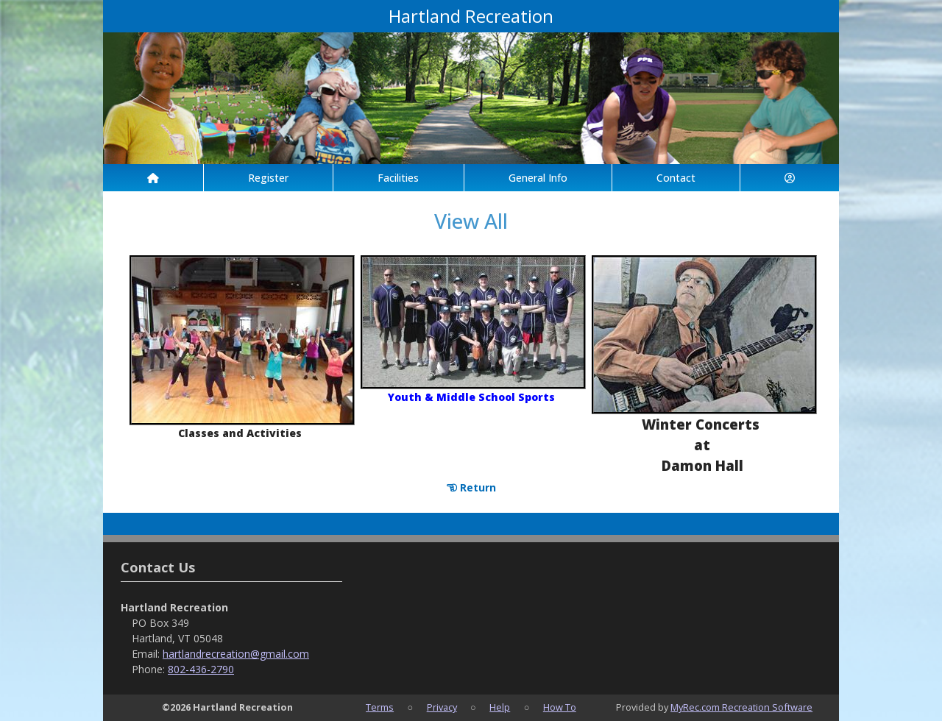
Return (471, 487)
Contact (675, 178)
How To (559, 707)
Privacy (442, 707)
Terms (380, 707)
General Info (538, 178)
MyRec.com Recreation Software (741, 707)
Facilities (398, 178)
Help (499, 707)
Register (268, 178)
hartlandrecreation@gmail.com (236, 654)
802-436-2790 (201, 669)
